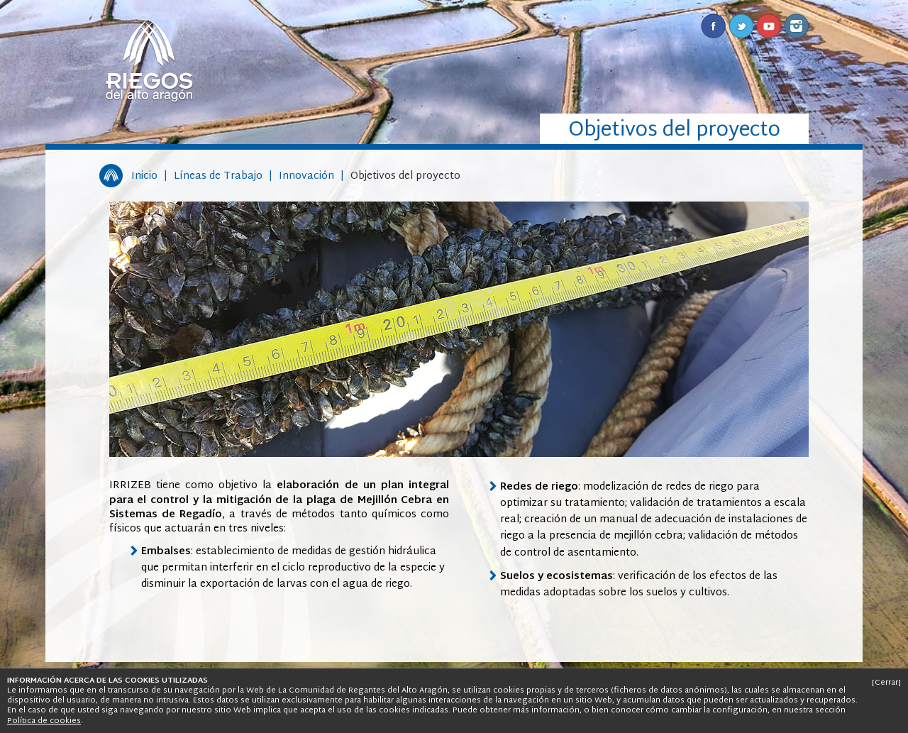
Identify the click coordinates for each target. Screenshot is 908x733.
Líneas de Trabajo (218, 176)
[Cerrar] (886, 683)
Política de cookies (44, 721)
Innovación (306, 176)
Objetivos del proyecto (405, 176)
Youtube (768, 25)
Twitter (741, 25)
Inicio (144, 176)
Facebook (713, 25)
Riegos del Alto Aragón (149, 60)
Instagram (796, 25)
